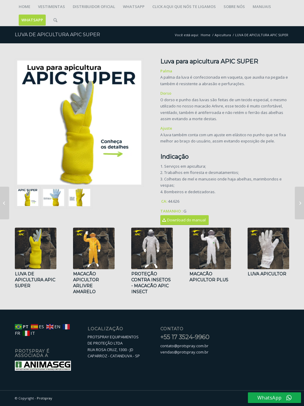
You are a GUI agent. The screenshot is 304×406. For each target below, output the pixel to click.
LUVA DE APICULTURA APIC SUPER (57, 34)
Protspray (44, 398)
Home (205, 35)
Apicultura (223, 35)
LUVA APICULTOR (267, 274)
